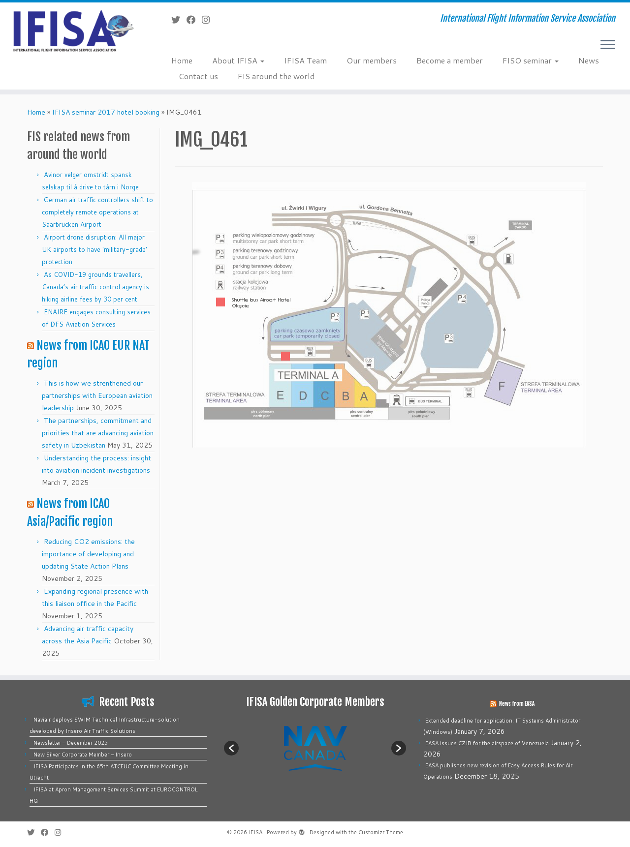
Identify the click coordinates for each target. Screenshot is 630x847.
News (588, 60)
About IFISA (238, 60)
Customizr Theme (380, 832)
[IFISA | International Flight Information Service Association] (72, 30)
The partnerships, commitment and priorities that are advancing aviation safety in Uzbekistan (98, 433)
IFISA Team (305, 60)
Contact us (198, 76)
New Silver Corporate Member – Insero (82, 754)
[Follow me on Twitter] (179, 19)
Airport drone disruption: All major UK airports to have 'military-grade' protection (94, 249)
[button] (231, 748)
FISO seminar (531, 60)
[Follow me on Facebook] (194, 19)
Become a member (449, 60)
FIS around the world (276, 76)
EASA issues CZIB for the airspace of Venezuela (487, 743)
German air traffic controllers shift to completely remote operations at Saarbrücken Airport (97, 212)
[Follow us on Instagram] (209, 19)
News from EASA (517, 703)
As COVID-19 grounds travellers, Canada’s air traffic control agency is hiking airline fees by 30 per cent (95, 286)
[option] (315, 748)
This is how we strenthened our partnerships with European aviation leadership (97, 395)
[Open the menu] (607, 45)
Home (181, 60)
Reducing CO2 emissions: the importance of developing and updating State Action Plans (88, 554)
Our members (371, 60)
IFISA (255, 832)
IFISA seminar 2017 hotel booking (105, 112)
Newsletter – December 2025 (70, 743)
